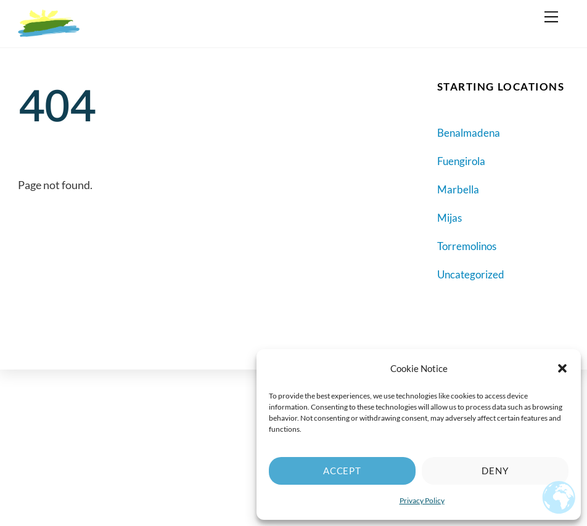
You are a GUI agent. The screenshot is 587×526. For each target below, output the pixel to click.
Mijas (449, 217)
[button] (562, 368)
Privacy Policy (422, 500)
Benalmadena (468, 132)
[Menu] (551, 16)
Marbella (458, 189)
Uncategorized (470, 274)
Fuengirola (461, 161)
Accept (342, 470)
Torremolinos (466, 246)
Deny (495, 470)
